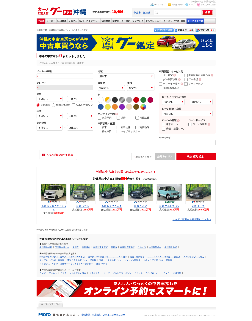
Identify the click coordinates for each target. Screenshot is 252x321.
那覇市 (114, 247)
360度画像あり (169, 88)
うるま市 (142, 247)
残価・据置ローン (173, 128)
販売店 (147, 12)
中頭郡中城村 (46, 247)
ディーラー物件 (169, 83)
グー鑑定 (125, 21)
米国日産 (177, 273)
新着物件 (123, 127)
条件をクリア (165, 156)
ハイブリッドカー (128, 131)
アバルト (53, 273)
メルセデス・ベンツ (122, 273)
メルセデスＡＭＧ (78, 273)
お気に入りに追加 (208, 5)
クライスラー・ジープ (99, 273)
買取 (183, 21)
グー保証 (191, 79)
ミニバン (72, 21)
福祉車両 (105, 21)
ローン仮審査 (197, 124)
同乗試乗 (142, 118)
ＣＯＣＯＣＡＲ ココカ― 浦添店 (164, 257)
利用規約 (96, 315)
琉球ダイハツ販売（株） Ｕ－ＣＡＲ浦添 (107, 257)
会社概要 (86, 315)
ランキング (137, 21)
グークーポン (193, 83)
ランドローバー (153, 273)
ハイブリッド (92, 21)
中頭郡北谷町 (171, 247)
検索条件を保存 (144, 156)
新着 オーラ (198, 206)
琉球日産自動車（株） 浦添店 (81, 260)
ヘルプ (192, 5)
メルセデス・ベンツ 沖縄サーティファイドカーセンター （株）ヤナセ (73, 264)
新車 (102, 127)
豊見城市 (86, 247)
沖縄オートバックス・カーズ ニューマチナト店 (62, 257)
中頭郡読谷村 (155, 247)
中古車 (41, 21)
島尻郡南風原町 (100, 247)
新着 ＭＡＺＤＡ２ (111, 206)
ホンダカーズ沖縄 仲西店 (52, 260)
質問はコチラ (177, 5)
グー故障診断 (168, 79)
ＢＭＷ (43, 273)
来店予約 (105, 118)
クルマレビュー (153, 21)
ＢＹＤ (166, 273)
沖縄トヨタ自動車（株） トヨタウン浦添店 (119, 260)
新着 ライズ (140, 206)
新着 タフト (82, 206)
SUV (81, 21)
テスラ (63, 273)
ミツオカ (138, 273)
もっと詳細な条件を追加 (59, 154)
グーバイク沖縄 (195, 21)
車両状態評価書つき (197, 75)
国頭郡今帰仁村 (62, 247)
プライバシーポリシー (114, 315)
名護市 (76, 247)
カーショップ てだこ (194, 257)
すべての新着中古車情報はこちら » (192, 219)
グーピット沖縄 (171, 21)
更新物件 (142, 127)
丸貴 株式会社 (137, 257)
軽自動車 (61, 21)
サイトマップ (159, 5)
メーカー (50, 21)
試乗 (121, 118)
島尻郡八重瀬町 (127, 247)
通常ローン (170, 124)
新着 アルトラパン (169, 206)
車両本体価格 (61, 104)
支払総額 (43, 104)
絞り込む (196, 156)
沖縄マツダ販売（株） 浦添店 (157, 260)
